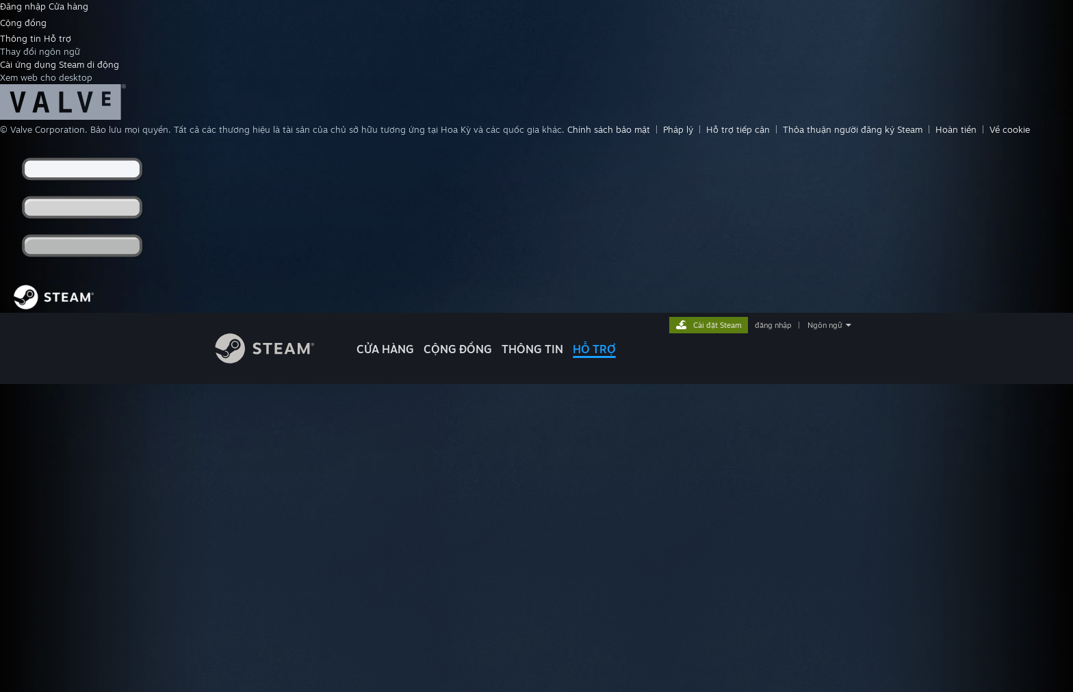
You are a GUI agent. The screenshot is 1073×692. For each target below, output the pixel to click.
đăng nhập (773, 325)
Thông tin (22, 38)
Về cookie (1010, 129)
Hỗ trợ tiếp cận (738, 129)
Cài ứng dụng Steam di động (59, 64)
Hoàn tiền (956, 129)
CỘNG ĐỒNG (458, 349)
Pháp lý (678, 129)
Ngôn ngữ (824, 325)
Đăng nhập (24, 6)
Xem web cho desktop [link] (46, 77)
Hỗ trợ (57, 38)
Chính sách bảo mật (608, 129)
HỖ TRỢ (594, 349)
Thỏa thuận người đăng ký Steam (852, 129)
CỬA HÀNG (385, 349)
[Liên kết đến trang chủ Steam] (275, 360)
